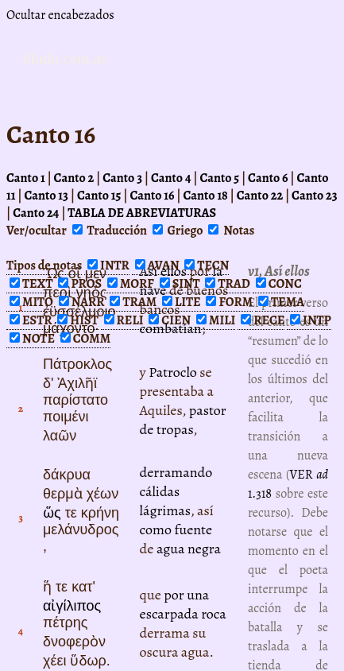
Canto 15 (99, 195)
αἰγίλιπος (72, 606)
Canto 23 (315, 195)
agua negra (189, 548)
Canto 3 (122, 178)
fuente (193, 529)
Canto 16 (151, 195)
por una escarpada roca (183, 604)
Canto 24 (36, 213)
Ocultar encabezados (60, 15)
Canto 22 (260, 195)
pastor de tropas (183, 420)
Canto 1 (25, 178)
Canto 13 (46, 195)
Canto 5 (219, 178)
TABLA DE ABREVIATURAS (142, 213)
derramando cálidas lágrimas (176, 491)
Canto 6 (268, 178)
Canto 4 (171, 178)
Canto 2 (74, 178)
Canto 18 (205, 195)
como (156, 529)
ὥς (52, 513)
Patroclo (173, 372)
